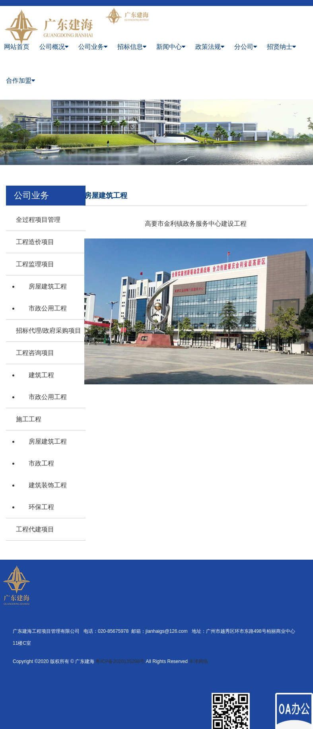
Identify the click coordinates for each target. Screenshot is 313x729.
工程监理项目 (35, 264)
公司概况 (53, 47)
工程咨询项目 (35, 352)
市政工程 (41, 463)
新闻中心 (170, 47)
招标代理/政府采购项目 (48, 330)
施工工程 (28, 419)
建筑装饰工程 (48, 485)
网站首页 (16, 46)
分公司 (245, 47)
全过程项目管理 (38, 219)
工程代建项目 (35, 529)
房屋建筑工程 (48, 286)
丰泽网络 (198, 661)
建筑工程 (41, 375)
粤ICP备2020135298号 (119, 661)
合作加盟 (20, 80)
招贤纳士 (281, 47)
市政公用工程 (48, 308)
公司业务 (92, 47)
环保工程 (41, 507)
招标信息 (131, 47)
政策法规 (209, 47)
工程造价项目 (35, 241)
